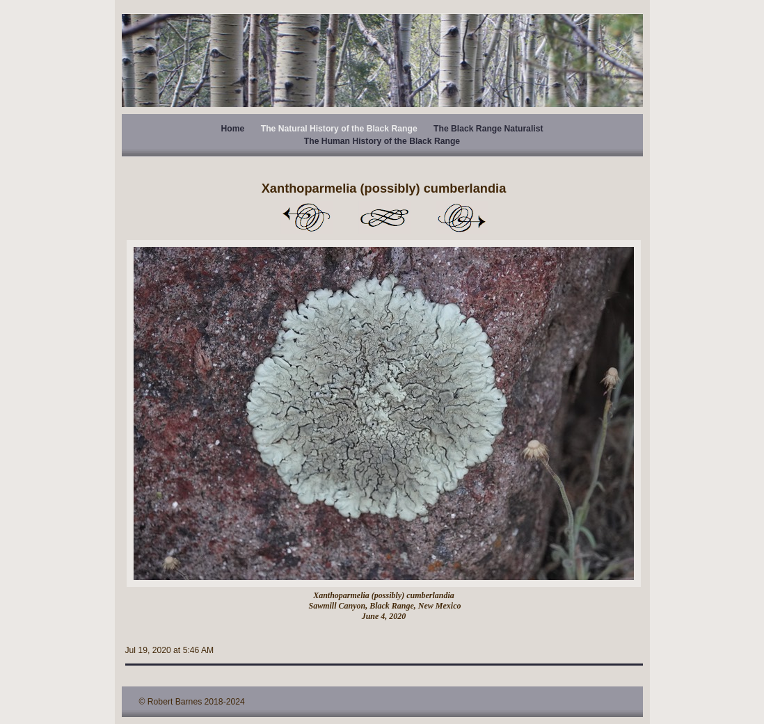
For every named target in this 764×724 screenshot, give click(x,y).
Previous (306, 217)
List (384, 217)
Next (462, 217)
